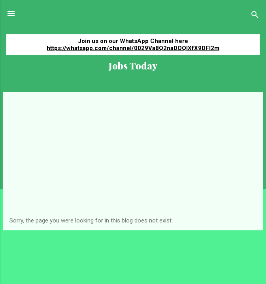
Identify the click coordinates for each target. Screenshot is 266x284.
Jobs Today (133, 66)
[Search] (255, 16)
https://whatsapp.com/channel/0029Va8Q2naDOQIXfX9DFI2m (133, 48)
